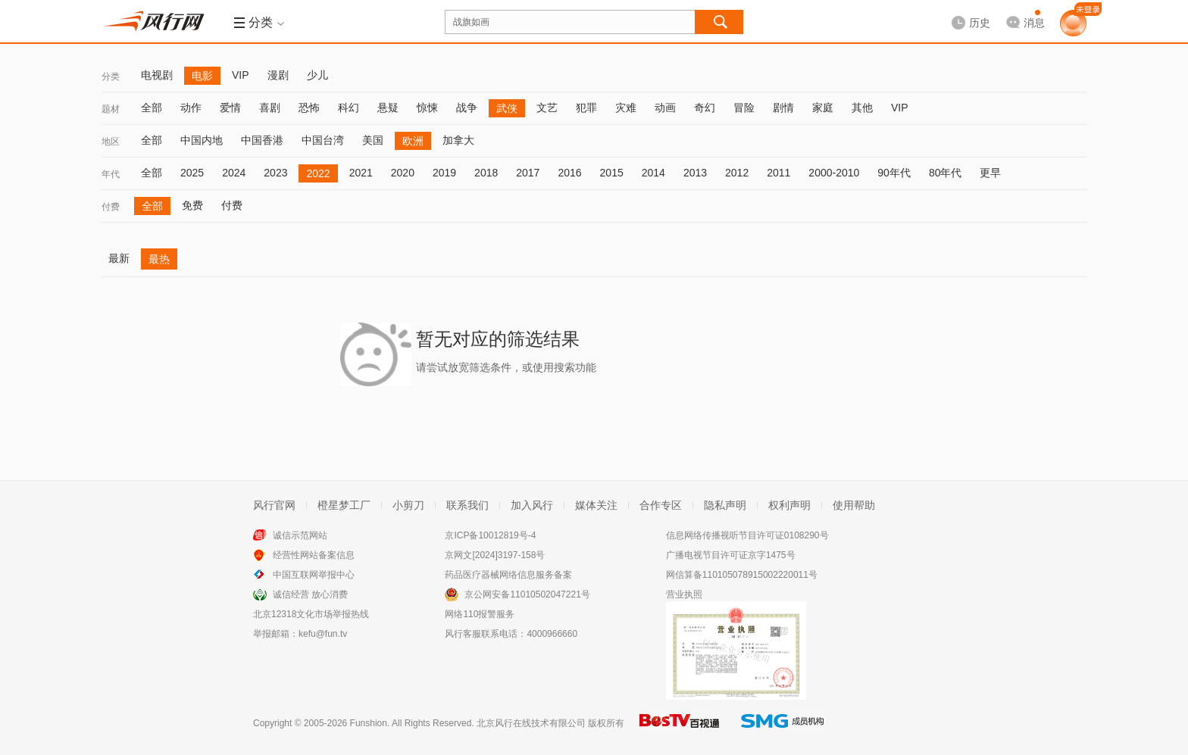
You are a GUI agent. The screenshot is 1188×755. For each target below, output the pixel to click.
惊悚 (427, 107)
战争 (466, 107)
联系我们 (467, 505)
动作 (191, 107)
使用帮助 (854, 505)
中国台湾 (323, 140)
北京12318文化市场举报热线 (311, 614)
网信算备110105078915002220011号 (742, 574)
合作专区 (660, 505)
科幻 (348, 107)
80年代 (945, 173)
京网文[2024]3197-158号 (495, 555)
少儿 (317, 75)
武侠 (506, 108)
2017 (527, 173)
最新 (119, 258)
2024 (233, 173)
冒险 (744, 107)
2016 (569, 173)
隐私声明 (725, 505)
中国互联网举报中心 (314, 574)
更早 (990, 173)
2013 (695, 173)
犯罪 (586, 107)
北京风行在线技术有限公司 (531, 723)
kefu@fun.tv (323, 634)
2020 (402, 173)
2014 (653, 173)
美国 (372, 140)
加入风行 (532, 505)
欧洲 (413, 141)
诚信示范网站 (300, 535)
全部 (151, 107)
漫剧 (278, 75)
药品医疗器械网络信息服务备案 (508, 574)
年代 (111, 174)
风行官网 (274, 505)
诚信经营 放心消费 (310, 594)
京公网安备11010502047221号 (526, 594)
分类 (111, 76)
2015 (612, 173)
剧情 (783, 107)
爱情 (230, 107)
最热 (159, 259)
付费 (111, 206)
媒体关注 (596, 505)
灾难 (625, 107)
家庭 (822, 107)
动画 (665, 107)
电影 (202, 76)
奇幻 (704, 107)
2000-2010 (833, 173)
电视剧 (157, 75)
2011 (778, 173)
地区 (111, 141)
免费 (192, 205)
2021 (361, 173)
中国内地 (201, 140)
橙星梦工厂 (343, 505)
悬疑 (388, 107)
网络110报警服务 (479, 614)
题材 (111, 109)
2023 (275, 173)
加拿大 (458, 140)
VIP (240, 75)
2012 (737, 173)
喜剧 (269, 107)
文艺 (547, 107)
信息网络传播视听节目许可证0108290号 (747, 535)
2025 (192, 173)
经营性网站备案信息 (314, 555)
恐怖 (309, 107)
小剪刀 (408, 505)
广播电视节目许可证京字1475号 (731, 555)
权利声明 (789, 505)
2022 (318, 173)
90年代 (894, 173)
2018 (486, 173)
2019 (444, 173)
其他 (862, 107)
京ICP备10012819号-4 (490, 535)
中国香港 (262, 140)
